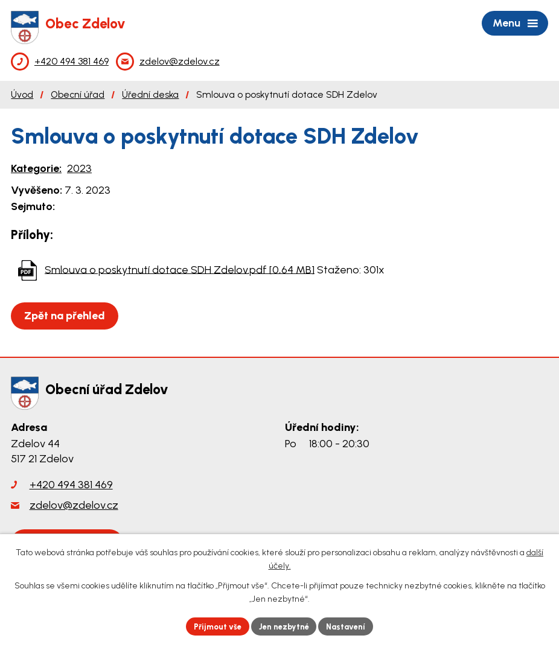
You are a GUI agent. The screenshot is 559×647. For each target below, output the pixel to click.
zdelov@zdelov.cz (74, 505)
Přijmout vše (212, 625)
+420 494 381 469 (71, 484)
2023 (79, 168)
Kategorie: (36, 168)
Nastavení (351, 625)
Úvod (22, 94)
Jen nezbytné (284, 625)
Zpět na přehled (67, 315)
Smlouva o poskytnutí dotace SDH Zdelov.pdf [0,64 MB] (180, 269)
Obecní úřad (77, 94)
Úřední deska (150, 94)
